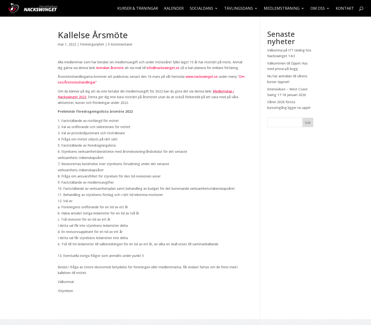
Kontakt (345, 9)
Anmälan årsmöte (110, 67)
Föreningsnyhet (92, 44)
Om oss (317, 9)
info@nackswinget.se (163, 67)
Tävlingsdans (238, 9)
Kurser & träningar (137, 9)
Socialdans (201, 9)
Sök (308, 122)
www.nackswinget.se (202, 76)
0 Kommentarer (120, 44)
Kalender (174, 9)
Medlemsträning (282, 9)
